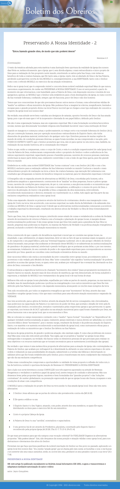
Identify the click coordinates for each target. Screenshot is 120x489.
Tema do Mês (95, 25)
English (116, 2)
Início (23, 25)
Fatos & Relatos (56, 25)
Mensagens (76, 25)
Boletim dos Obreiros (60, 11)
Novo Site (37, 25)
